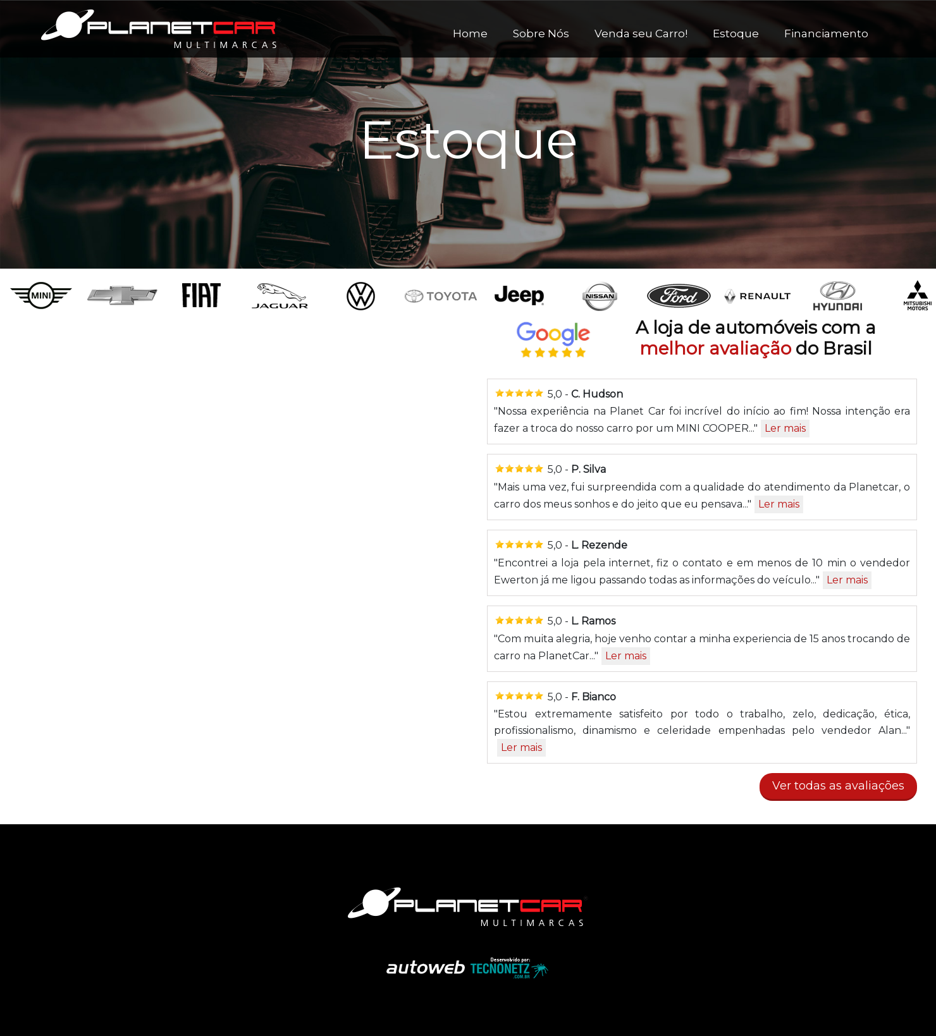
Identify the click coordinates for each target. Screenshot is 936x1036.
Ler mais (785, 428)
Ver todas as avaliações (838, 786)
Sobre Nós (541, 33)
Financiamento (826, 33)
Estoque (736, 33)
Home (470, 33)
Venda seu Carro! (640, 33)
